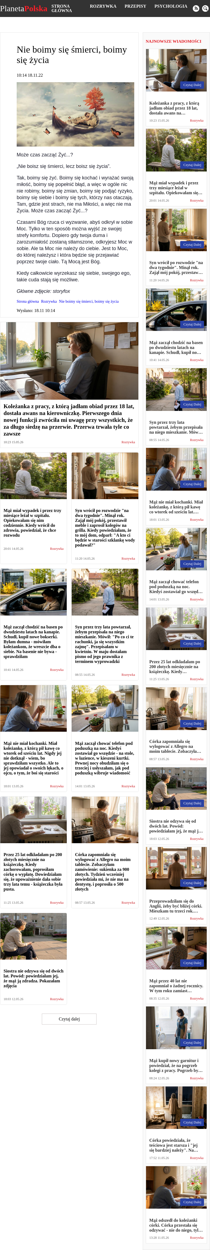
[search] (205, 8)
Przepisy (135, 6)
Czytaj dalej (69, 1019)
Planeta (23, 8)
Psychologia (170, 6)
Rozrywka (103, 6)
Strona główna (61, 8)
